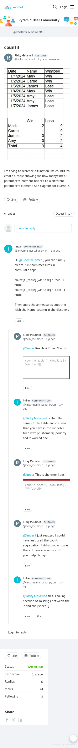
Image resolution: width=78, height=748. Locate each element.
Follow (33, 200)
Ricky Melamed (31, 55)
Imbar (29, 247)
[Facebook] (7, 719)
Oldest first (63, 213)
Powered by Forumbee (64, 744)
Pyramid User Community (39, 20)
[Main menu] (72, 7)
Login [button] (63, 7)
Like (13, 200)
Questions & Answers (28, 32)
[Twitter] (13, 719)
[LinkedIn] (20, 719)
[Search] (55, 7)
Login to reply (26, 228)
